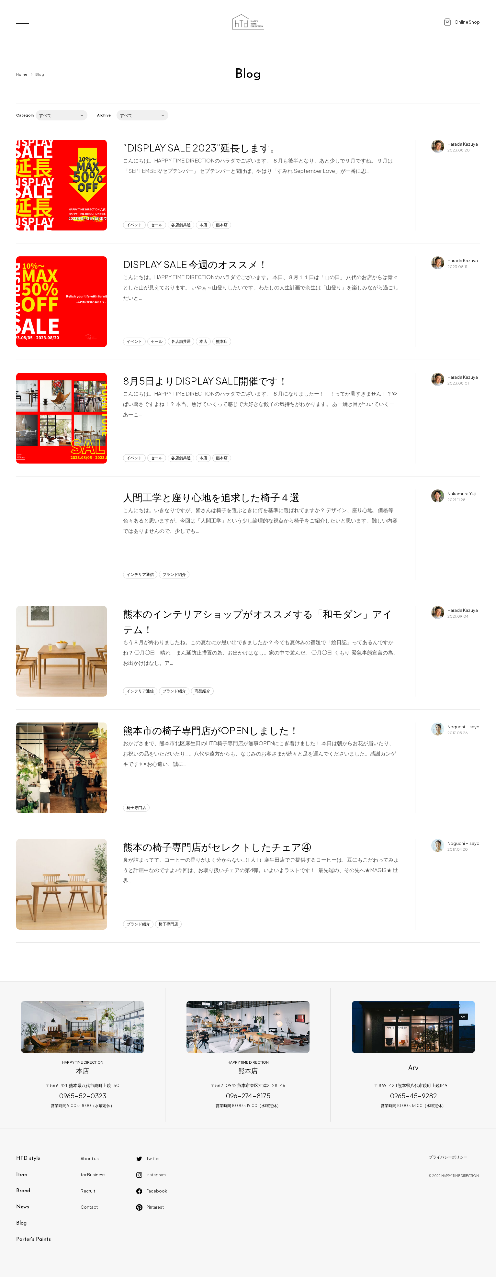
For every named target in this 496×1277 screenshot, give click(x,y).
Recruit (88, 1190)
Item (21, 1174)
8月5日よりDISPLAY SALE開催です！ (205, 381)
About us (90, 1158)
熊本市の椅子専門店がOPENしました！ (211, 730)
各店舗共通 (181, 224)
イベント (134, 224)
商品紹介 (202, 691)
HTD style (28, 1158)
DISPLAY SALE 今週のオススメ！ (195, 264)
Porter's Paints (33, 1239)
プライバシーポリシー (448, 1157)
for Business (93, 1174)
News (22, 1207)
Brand (23, 1190)
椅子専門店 (136, 807)
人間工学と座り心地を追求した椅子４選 (211, 497)
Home (21, 74)
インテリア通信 (140, 574)
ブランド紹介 (174, 574)
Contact (89, 1207)
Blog (21, 1223)
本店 (203, 224)
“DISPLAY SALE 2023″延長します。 (201, 147)
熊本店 (222, 224)
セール (157, 224)
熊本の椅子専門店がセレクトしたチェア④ (217, 847)
